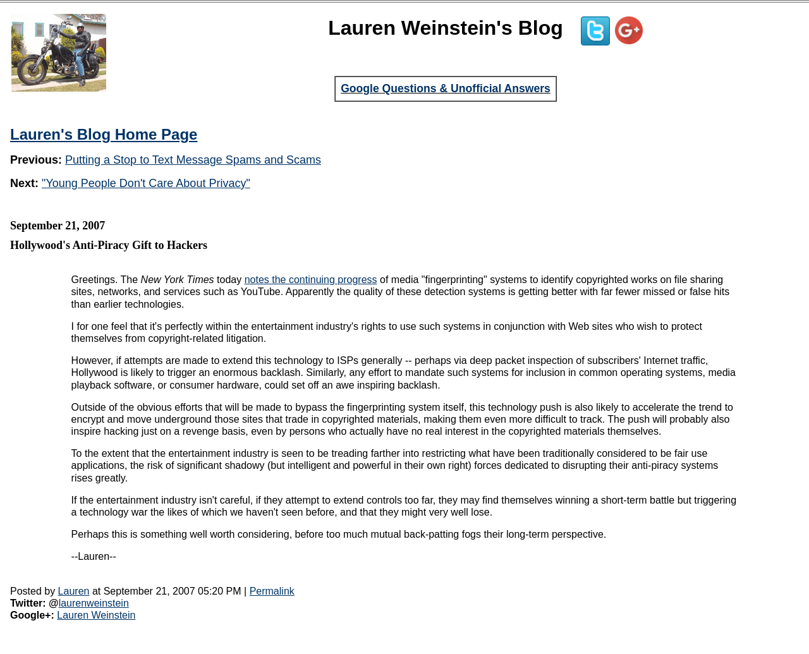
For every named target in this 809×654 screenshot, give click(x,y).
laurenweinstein (94, 603)
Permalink (272, 591)
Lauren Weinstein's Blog (445, 27)
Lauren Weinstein (96, 615)
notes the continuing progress (311, 279)
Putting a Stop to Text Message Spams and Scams (193, 160)
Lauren (74, 591)
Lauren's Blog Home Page (103, 134)
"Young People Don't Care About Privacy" (146, 183)
